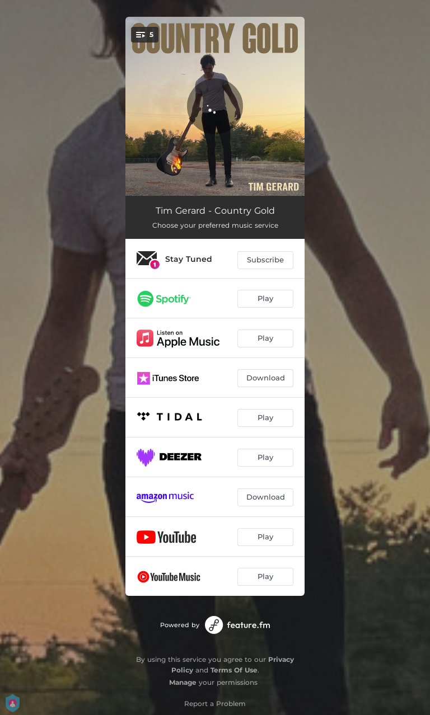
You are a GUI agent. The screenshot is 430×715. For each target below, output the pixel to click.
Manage (183, 682)
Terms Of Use (234, 670)
